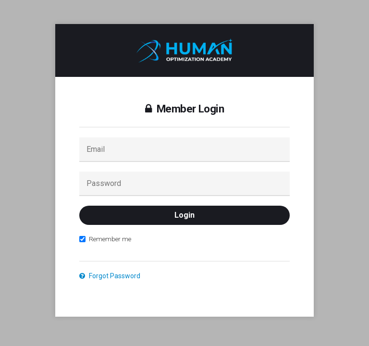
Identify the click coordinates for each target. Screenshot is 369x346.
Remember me (105, 239)
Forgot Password (109, 276)
